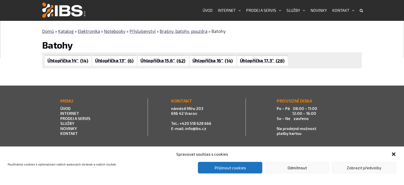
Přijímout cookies (230, 167)
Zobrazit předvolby (364, 167)
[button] (393, 154)
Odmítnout (297, 167)
